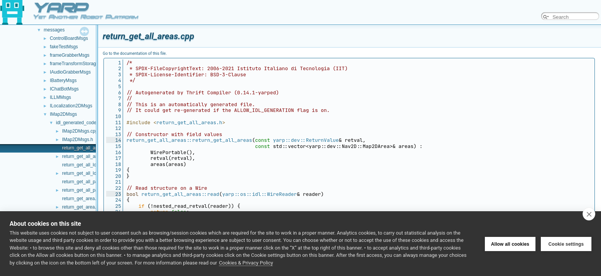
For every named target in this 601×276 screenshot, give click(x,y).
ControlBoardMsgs (69, 38)
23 (113, 194)
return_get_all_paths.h (85, 190)
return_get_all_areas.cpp (87, 148)
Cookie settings (566, 243)
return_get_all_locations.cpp (91, 165)
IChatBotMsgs (64, 89)
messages (54, 30)
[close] (589, 213)
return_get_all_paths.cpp (87, 181)
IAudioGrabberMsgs (70, 72)
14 (113, 140)
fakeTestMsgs (64, 46)
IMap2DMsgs (63, 114)
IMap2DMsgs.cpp (80, 131)
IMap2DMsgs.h (77, 139)
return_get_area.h (80, 207)
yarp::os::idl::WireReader (259, 194)
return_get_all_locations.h (88, 173)
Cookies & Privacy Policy (246, 263)
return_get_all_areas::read (180, 194)
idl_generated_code (76, 122)
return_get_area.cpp (82, 198)
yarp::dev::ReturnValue (306, 140)
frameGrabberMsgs (69, 55)
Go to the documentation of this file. (135, 53)
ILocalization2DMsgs (71, 105)
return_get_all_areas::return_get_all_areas (189, 140)
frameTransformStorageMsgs (80, 63)
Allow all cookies (510, 243)
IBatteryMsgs (63, 80)
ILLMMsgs (60, 97)
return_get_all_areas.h (85, 156)
